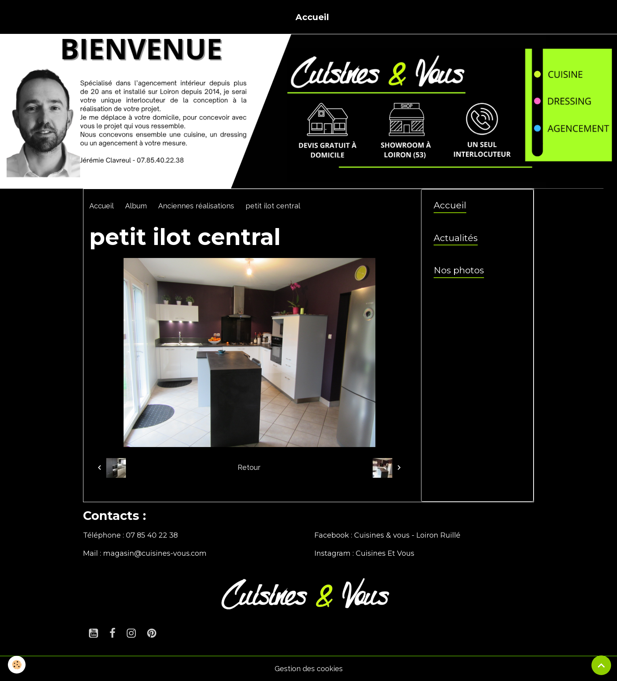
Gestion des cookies (309, 668)
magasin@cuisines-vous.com (155, 553)
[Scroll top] (601, 665)
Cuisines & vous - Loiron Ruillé (407, 535)
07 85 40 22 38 (152, 535)
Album (136, 206)
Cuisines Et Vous (385, 553)
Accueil (312, 17)
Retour (249, 467)
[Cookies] (17, 665)
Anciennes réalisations (196, 206)
